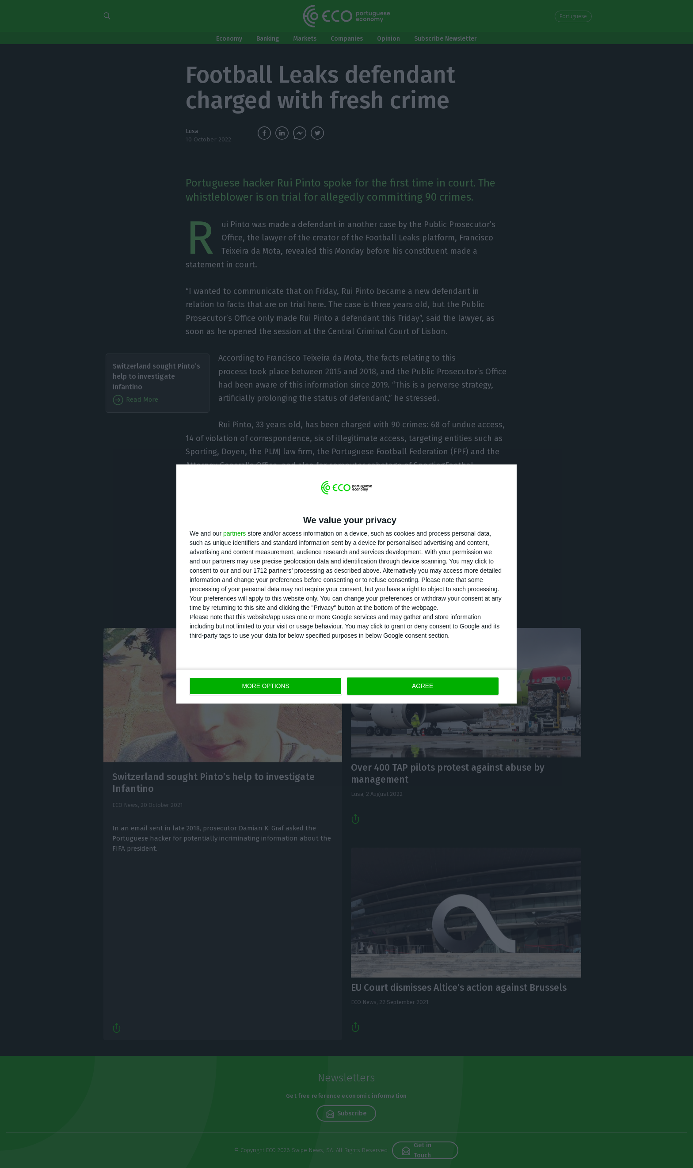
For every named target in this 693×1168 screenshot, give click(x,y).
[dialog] (346, 584)
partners (234, 534)
